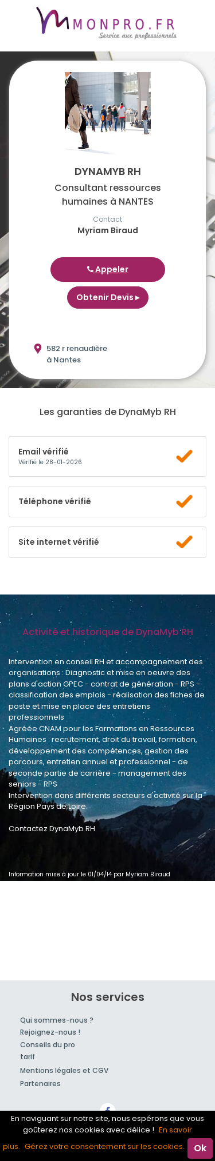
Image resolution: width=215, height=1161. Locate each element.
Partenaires (40, 1083)
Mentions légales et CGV (64, 1070)
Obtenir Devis (107, 297)
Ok (200, 1148)
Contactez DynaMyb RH (52, 828)
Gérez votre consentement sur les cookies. (105, 1146)
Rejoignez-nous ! (50, 1032)
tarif (27, 1057)
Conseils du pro (47, 1045)
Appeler (107, 269)
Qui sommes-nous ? (56, 1020)
